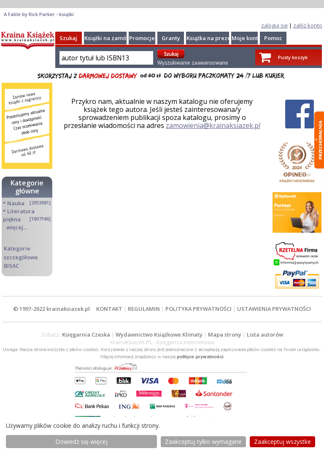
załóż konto (307, 25)
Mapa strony (224, 334)
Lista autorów (265, 334)
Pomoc (273, 38)
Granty (171, 38)
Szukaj (68, 38)
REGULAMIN (144, 309)
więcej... (16, 227)
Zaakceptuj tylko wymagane (203, 442)
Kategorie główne (27, 187)
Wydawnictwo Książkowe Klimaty (159, 334)
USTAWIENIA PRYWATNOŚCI (274, 309)
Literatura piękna (19, 215)
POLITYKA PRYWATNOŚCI (198, 309)
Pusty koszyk (293, 57)
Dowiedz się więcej (81, 442)
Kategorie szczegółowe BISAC (21, 257)
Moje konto (247, 38)
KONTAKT (109, 309)
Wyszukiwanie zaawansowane (192, 62)
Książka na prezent (211, 38)
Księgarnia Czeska (86, 334)
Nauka (15, 203)
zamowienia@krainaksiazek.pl (213, 125)
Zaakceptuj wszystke (282, 442)
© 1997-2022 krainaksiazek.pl (51, 309)
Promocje (142, 38)
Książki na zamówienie (114, 38)
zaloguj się (274, 25)
